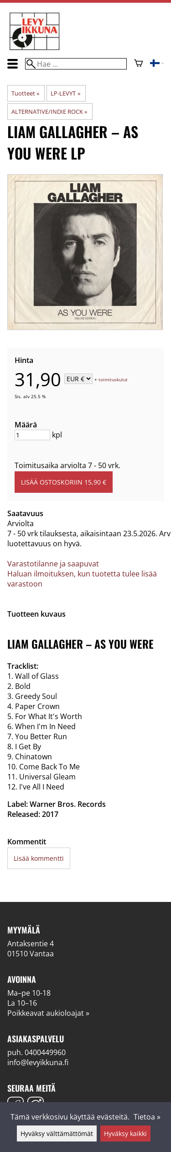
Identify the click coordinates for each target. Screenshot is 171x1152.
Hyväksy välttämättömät (57, 1133)
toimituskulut (113, 379)
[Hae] (75, 63)
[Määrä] (32, 435)
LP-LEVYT (65, 93)
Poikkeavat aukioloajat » (48, 1013)
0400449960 (45, 1052)
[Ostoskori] (138, 64)
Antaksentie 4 (30, 944)
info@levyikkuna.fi (37, 1062)
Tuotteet (25, 93)
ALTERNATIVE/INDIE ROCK (49, 111)
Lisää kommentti (39, 858)
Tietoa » (147, 1117)
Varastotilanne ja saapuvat (53, 564)
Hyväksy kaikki (125, 1133)
